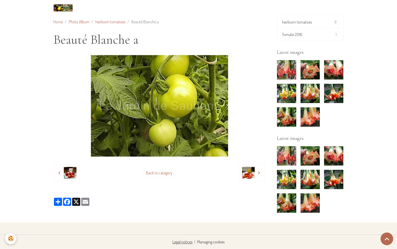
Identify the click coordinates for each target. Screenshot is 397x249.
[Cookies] (10, 238)
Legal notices (182, 241)
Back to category (159, 172)
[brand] (64, 8)
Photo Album (79, 21)
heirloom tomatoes (110, 21)
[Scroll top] (387, 239)
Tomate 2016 (310, 34)
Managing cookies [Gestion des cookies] (211, 241)
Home (58, 21)
